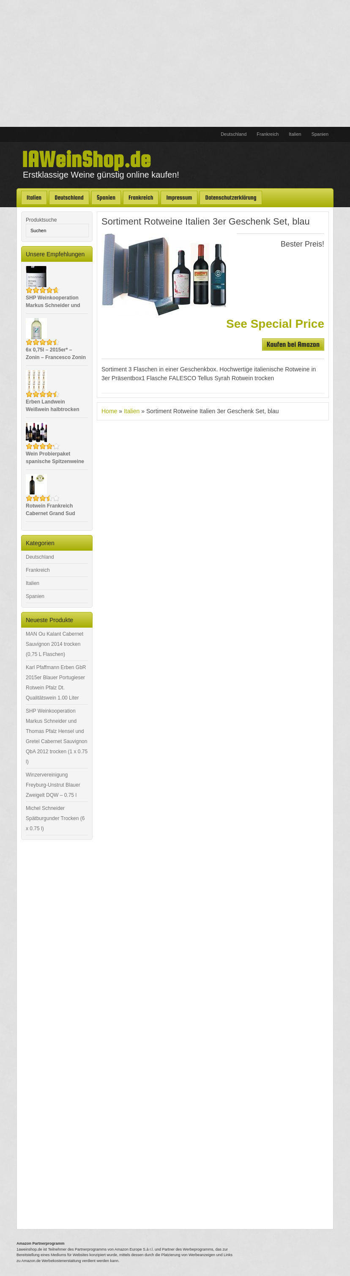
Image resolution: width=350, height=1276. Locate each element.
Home (109, 411)
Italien (295, 134)
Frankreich (268, 134)
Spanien (320, 134)
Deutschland (233, 134)
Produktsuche (41, 220)
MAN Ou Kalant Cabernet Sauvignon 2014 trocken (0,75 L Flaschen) (54, 644)
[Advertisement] (175, 63)
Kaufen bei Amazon (293, 344)
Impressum (179, 197)
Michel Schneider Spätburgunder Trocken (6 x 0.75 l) (55, 818)
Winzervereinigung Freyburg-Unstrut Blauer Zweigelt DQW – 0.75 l (53, 785)
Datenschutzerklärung (230, 197)
